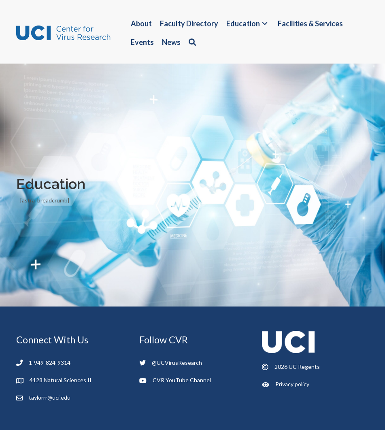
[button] (265, 23)
